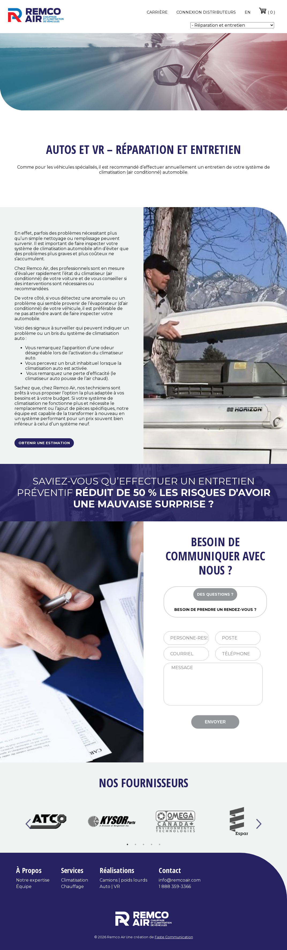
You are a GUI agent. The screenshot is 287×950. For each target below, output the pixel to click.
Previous (28, 824)
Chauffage (72, 886)
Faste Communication (174, 937)
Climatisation (74, 880)
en (248, 12)
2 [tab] (135, 844)
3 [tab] (143, 844)
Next (259, 824)
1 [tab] (127, 844)
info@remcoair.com (180, 880)
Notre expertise (33, 880)
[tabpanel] (48, 821)
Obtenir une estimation (44, 443)
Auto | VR (110, 886)
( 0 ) (267, 11)
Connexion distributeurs (206, 12)
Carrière (157, 12)
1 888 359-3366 (175, 886)
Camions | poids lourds (123, 880)
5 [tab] (159, 844)
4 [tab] (151, 844)
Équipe (24, 886)
